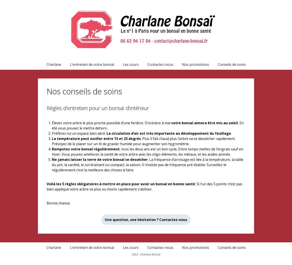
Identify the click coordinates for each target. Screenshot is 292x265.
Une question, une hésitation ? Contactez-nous (146, 219)
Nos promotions (195, 64)
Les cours (131, 64)
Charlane (53, 64)
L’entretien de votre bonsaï (92, 64)
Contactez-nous (160, 64)
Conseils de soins (232, 64)
